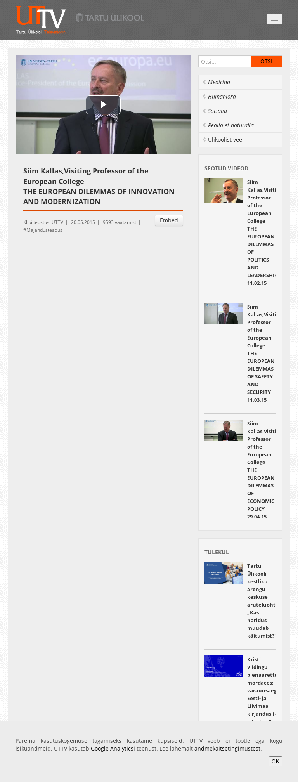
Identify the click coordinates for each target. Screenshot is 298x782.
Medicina (216, 82)
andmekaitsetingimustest (227, 748)
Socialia (214, 110)
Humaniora (219, 96)
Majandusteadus (44, 230)
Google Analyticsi (113, 748)
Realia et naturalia (228, 125)
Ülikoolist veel (223, 139)
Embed (169, 220)
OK (275, 761)
